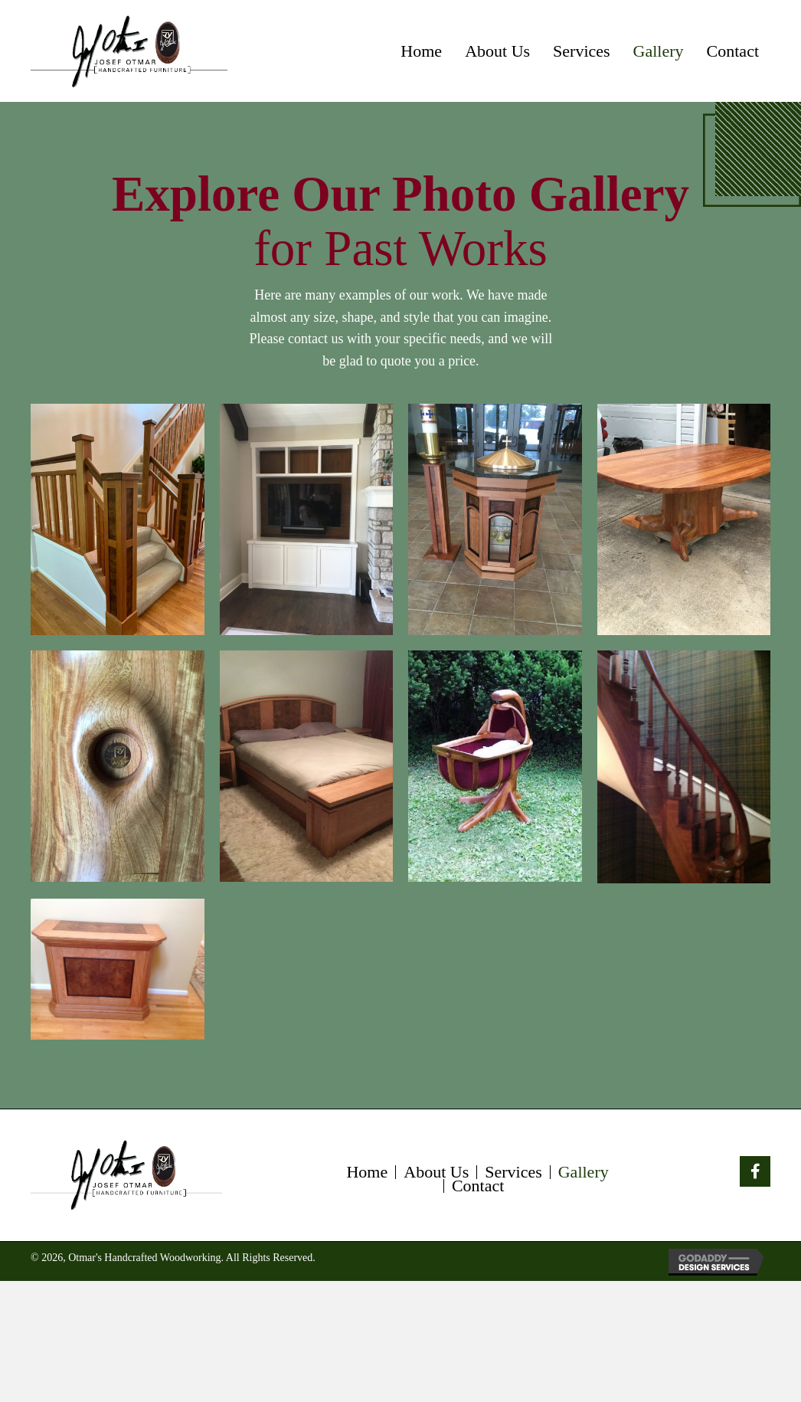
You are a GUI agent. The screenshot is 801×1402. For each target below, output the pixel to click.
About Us (436, 1172)
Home (366, 1172)
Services (513, 1172)
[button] (755, 1171)
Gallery (583, 1172)
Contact (478, 1186)
